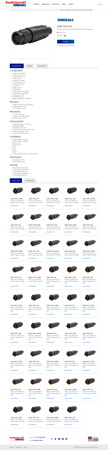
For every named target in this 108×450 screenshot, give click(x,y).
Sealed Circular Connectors (52, 10)
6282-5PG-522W (88, 362)
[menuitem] (36, 4)
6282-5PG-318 (34, 305)
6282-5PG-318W (52, 305)
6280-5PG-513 (16, 225)
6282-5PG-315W (16, 305)
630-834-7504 (38, 440)
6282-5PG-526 (16, 390)
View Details (14, 206)
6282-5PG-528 (52, 390)
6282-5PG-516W (16, 362)
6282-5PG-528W (70, 390)
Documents (42, 66)
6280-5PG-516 (52, 225)
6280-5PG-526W (89, 251)
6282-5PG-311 (51, 277)
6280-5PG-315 (34, 418)
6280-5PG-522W (53, 251)
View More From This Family (66, 45)
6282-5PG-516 (88, 333)
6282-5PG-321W (88, 305)
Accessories (30, 181)
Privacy (12, 447)
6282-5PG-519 (34, 362)
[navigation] (53, 4)
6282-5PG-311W (70, 277)
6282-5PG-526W (34, 390)
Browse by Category (18, 10)
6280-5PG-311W (16, 418)
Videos (29, 66)
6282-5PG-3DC (16, 333)
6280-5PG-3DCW (89, 199)
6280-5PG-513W (34, 225)
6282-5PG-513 (52, 333)
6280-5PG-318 (70, 418)
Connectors (27, 10)
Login (25, 447)
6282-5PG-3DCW (35, 333)
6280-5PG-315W (52, 418)
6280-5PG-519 (88, 225)
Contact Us (19, 447)
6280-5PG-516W (70, 225)
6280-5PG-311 (87, 390)
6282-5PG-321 (70, 305)
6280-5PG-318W (16, 199)
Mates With (16, 181)
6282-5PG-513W (70, 333)
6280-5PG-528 (16, 277)
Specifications (16, 66)
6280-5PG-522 (34, 251)
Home (11, 10)
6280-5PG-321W (52, 199)
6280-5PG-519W (16, 251)
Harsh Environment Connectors (38, 10)
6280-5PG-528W (35, 277)
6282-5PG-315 (88, 277)
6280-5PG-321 (34, 199)
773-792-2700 (40, 437)
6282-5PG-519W (52, 362)
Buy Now (65, 41)
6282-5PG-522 (70, 362)
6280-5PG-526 (70, 251)
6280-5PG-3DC (70, 199)
